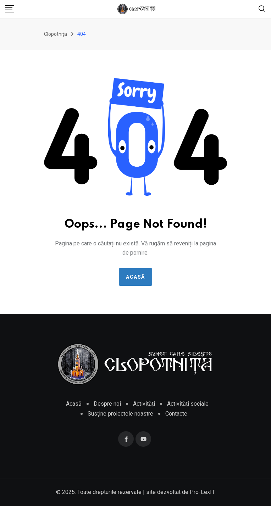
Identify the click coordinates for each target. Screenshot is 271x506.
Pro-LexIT (202, 492)
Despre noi (107, 403)
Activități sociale (188, 403)
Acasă (135, 277)
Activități (144, 403)
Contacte (176, 413)
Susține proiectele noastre (120, 413)
